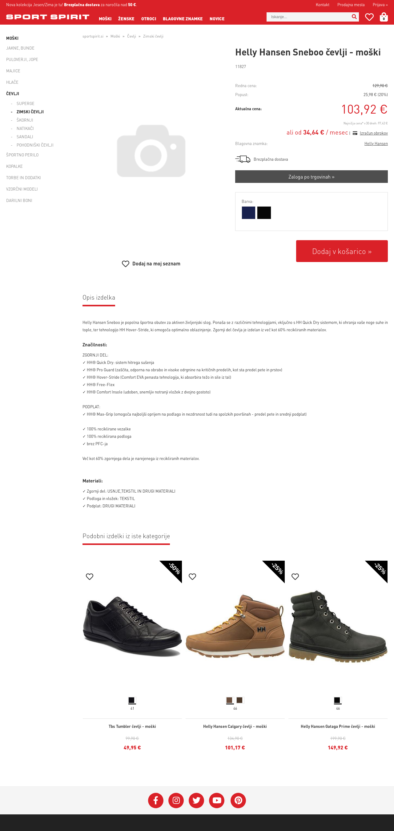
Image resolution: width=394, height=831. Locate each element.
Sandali (25, 136)
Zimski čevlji (30, 111)
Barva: (247, 201)
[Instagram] (176, 800)
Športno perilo (22, 154)
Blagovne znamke (183, 18)
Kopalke (14, 166)
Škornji (25, 120)
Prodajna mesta (351, 4)
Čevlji (12, 93)
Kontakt (322, 4)
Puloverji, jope (22, 59)
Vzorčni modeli (22, 189)
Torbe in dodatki (23, 177)
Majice (13, 70)
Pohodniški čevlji (35, 144)
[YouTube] (216, 800)
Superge (25, 103)
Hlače (12, 82)
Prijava (380, 4)
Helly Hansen (376, 143)
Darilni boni (19, 200)
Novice (217, 18)
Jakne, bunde (20, 47)
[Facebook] (155, 800)
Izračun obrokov (374, 132)
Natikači (25, 128)
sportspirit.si (92, 36)
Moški (105, 18)
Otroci (148, 18)
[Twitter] (196, 800)
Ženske (126, 18)
